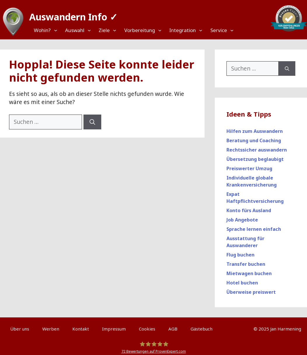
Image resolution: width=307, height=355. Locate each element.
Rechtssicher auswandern (256, 147)
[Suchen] (92, 119)
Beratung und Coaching (253, 138)
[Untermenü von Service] (223, 30)
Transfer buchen (245, 261)
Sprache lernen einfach (253, 226)
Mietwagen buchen (249, 271)
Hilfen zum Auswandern (254, 128)
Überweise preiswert (251, 289)
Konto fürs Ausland (248, 208)
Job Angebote (242, 217)
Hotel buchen (242, 280)
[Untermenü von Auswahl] (81, 30)
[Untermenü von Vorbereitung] (151, 30)
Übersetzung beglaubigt (255, 156)
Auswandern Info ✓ (70, 14)
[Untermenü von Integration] (192, 30)
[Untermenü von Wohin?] (47, 30)
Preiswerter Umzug (249, 166)
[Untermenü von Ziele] (106, 30)
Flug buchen (240, 252)
